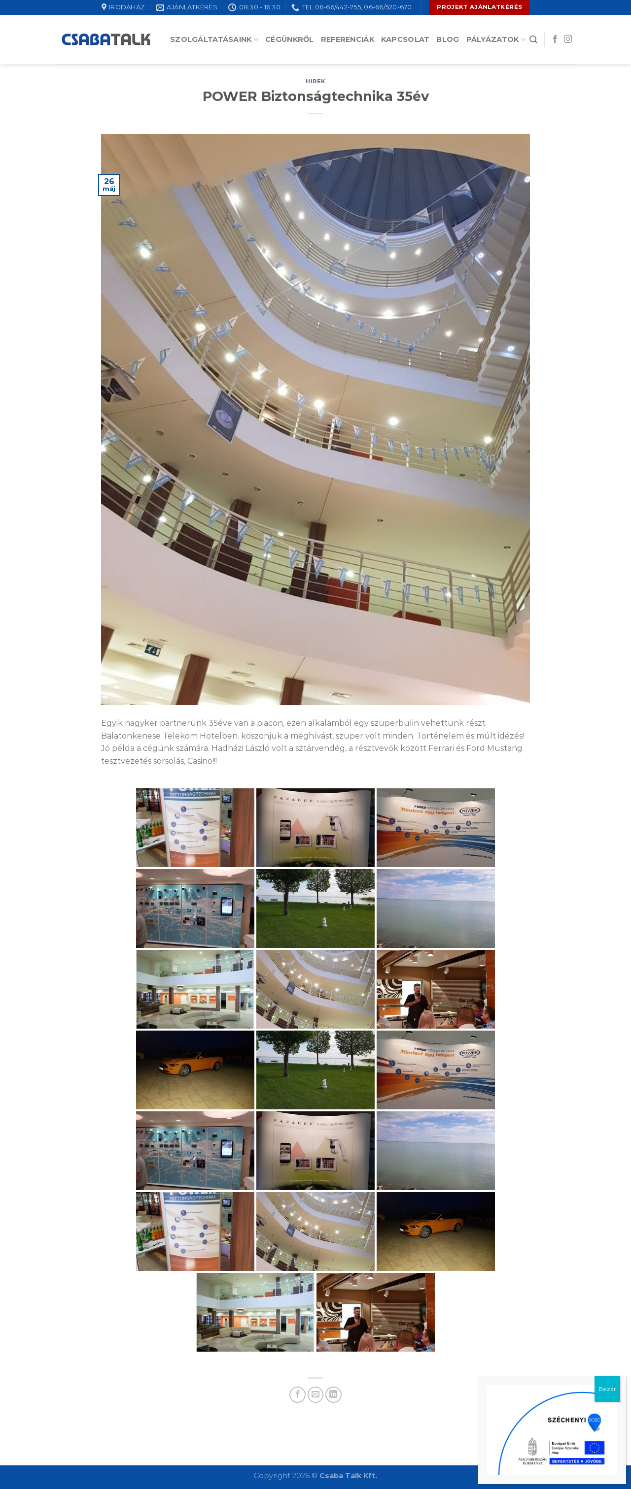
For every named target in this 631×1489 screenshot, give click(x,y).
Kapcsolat (405, 39)
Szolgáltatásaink (214, 39)
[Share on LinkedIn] (333, 1395)
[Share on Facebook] (297, 1395)
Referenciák (347, 39)
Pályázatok (496, 39)
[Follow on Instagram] (568, 39)
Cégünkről (289, 39)
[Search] (533, 39)
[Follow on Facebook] (555, 39)
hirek (315, 81)
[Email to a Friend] (316, 1395)
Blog (447, 39)
